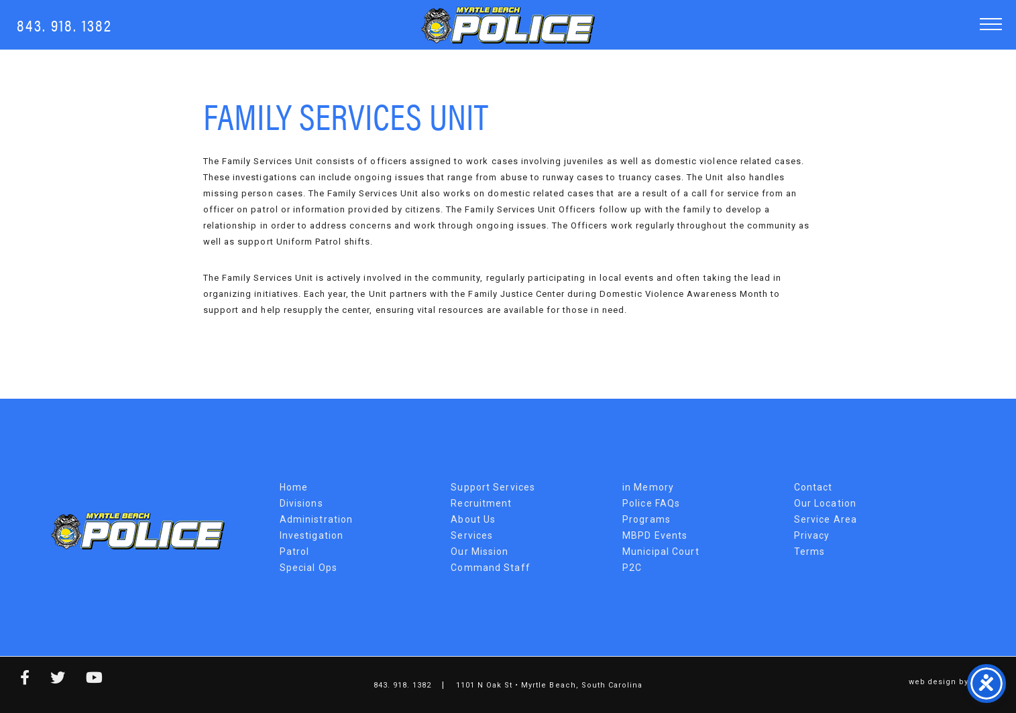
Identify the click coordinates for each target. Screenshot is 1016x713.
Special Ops (308, 567)
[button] (990, 23)
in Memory (648, 487)
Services (472, 535)
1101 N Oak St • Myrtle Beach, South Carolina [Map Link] (549, 685)
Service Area (825, 519)
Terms (810, 551)
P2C (632, 567)
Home (294, 487)
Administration (316, 519)
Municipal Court (660, 551)
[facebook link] (15, 680)
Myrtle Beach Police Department (138, 531)
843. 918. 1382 (64, 24)
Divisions (301, 503)
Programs (646, 519)
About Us (473, 519)
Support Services (493, 487)
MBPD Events (654, 535)
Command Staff (490, 567)
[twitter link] (48, 680)
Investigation (312, 535)
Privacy (812, 535)
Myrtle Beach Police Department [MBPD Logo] (508, 25)
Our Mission (479, 551)
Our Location (825, 503)
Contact (813, 487)
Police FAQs (651, 503)
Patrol (295, 551)
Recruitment (481, 503)
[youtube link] (84, 680)
